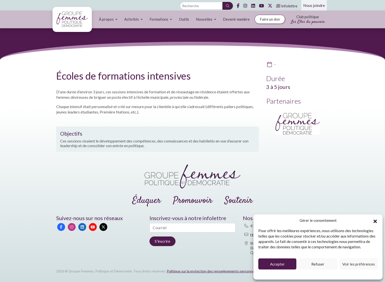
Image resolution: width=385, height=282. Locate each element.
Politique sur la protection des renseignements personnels (212, 271)
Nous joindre (314, 5)
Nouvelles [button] (204, 19)
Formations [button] (159, 19)
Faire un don (270, 19)
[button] (375, 220)
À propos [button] (106, 19)
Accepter (277, 264)
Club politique (307, 19)
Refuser (317, 264)
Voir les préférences (358, 264)
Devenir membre (236, 19)
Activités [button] (132, 19)
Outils (184, 19)
